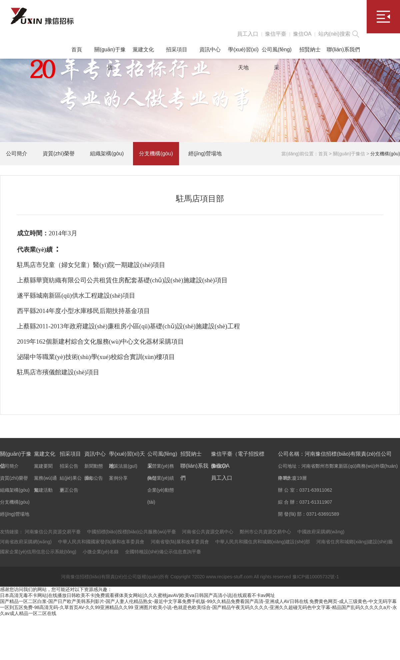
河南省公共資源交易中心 (207, 531)
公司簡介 (16, 153)
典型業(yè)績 (160, 478)
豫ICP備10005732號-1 (315, 576)
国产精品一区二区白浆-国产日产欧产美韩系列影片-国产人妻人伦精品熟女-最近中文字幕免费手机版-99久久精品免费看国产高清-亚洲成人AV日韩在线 (154, 601)
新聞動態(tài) (93, 467)
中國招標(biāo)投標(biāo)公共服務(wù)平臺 (131, 531)
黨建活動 (43, 490)
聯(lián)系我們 (343, 49)
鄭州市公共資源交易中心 (265, 531)
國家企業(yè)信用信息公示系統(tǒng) (38, 551)
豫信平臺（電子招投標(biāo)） (237, 455)
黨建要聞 (43, 466)
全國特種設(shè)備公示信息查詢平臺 (163, 551)
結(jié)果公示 (70, 479)
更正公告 (69, 490)
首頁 (76, 49)
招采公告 (69, 466)
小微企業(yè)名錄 (101, 551)
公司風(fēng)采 (277, 53)
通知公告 (93, 478)
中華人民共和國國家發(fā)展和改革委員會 (101, 541)
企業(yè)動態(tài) (160, 491)
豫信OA (302, 34)
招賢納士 (310, 49)
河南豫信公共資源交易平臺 (53, 531)
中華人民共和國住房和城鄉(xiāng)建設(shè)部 (262, 541)
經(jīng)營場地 (205, 153)
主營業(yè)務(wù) (160, 467)
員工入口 (247, 34)
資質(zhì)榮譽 (59, 153)
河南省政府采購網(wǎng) (26, 541)
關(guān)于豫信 (110, 53)
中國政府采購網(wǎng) (320, 531)
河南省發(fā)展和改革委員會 (180, 541)
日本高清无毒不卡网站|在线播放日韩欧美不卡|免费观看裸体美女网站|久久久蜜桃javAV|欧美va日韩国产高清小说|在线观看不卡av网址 (137, 595)
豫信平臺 (275, 34)
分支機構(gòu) (156, 153)
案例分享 (118, 478)
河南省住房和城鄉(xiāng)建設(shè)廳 (354, 541)
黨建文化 (143, 49)
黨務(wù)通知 (45, 479)
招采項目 (176, 49)
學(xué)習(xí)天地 (243, 53)
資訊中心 (210, 49)
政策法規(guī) (123, 466)
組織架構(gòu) (107, 153)
